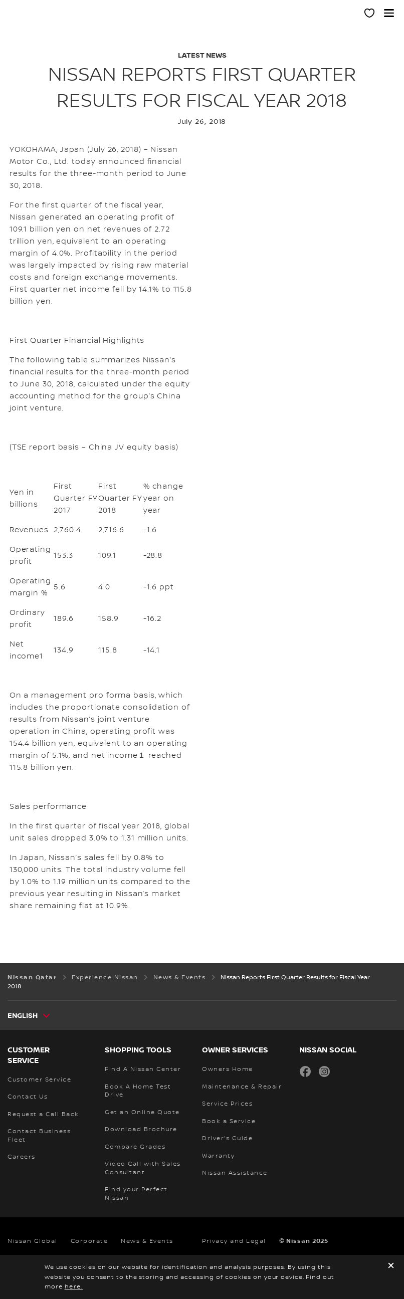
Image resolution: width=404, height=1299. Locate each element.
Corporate (89, 1241)
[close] (391, 1266)
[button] (389, 13)
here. (74, 1286)
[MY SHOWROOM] (370, 14)
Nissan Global (33, 1241)
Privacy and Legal (234, 1241)
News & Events (147, 1241)
